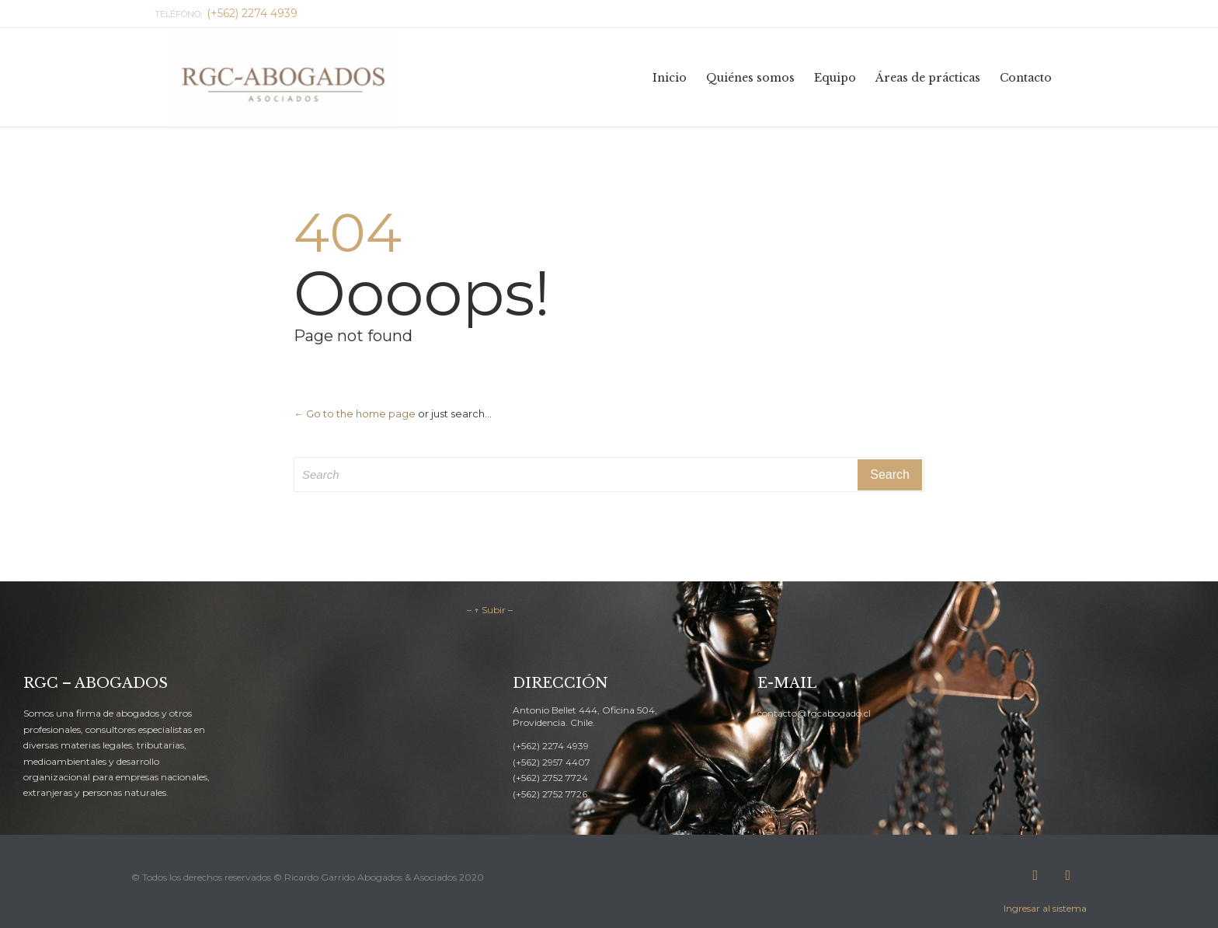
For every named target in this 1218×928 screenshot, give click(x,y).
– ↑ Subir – (490, 610)
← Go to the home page (355, 413)
